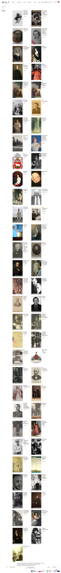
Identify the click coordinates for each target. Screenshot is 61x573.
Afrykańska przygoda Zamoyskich (25, 352)
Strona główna (4, 6)
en (51, 2)
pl (49, 2)
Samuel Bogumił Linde (44, 458)
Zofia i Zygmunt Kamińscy (25, 494)
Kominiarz (27, 546)
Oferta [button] (35, 2)
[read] (48, 2)
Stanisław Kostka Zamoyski (26, 262)
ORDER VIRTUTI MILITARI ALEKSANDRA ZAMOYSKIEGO (26, 406)
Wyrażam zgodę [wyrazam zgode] (30, 567)
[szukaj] (42, 2)
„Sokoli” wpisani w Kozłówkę (44, 154)
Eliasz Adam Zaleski (25, 297)
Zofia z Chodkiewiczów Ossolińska (26, 47)
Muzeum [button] (13, 2)
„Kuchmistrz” (45, 101)
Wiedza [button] (39, 2)
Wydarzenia (19, 2)
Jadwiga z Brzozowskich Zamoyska (26, 511)
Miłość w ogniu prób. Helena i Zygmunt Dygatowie (44, 31)
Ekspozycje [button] (29, 2)
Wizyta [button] (24, 2)
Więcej (43, 18)
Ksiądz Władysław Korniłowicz (44, 279)
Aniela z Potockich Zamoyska (25, 529)
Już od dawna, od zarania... (44, 119)
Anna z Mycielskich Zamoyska (25, 458)
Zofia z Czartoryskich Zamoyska (45, 511)
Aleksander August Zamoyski (44, 84)
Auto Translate (57, 571)
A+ (44, 2)
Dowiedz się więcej (32, 565)
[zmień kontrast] (45, 2)
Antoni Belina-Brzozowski (25, 422)
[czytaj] (46, 2)
